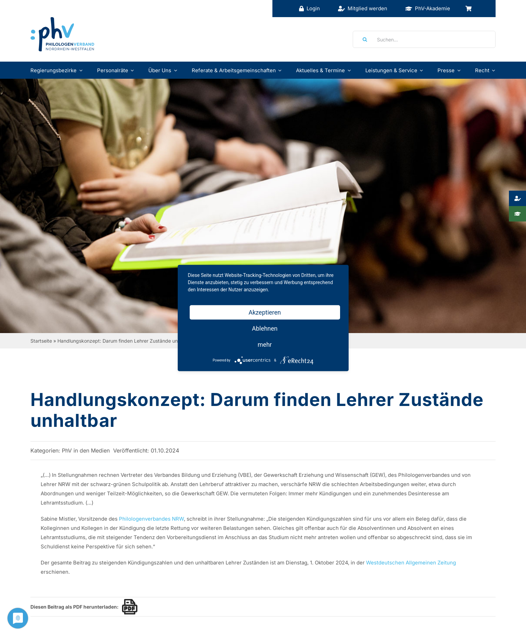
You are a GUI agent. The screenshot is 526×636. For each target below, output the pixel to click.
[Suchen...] (424, 39)
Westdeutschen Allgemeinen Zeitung (411, 562)
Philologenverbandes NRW (151, 519)
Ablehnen (265, 328)
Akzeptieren (264, 312)
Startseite (41, 341)
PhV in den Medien (86, 450)
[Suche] (363, 39)
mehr (265, 344)
